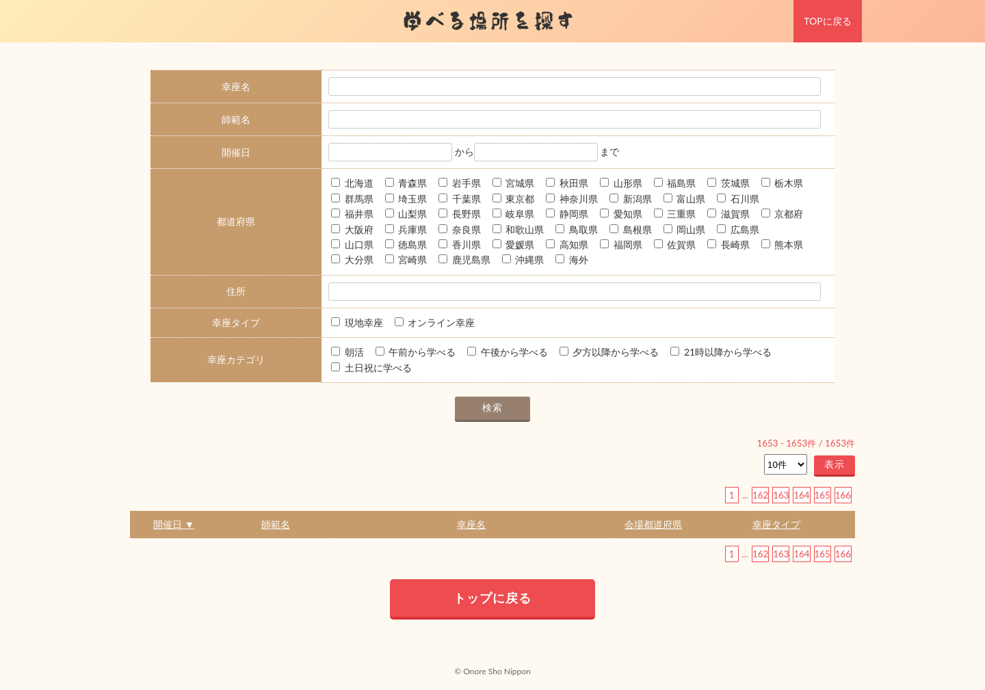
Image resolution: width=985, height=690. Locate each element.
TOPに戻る (827, 21)
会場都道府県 (653, 524)
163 (781, 495)
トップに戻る (492, 597)
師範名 (275, 524)
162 (760, 495)
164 (801, 495)
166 (843, 495)
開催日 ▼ (173, 524)
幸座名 (471, 524)
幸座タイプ (776, 524)
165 (822, 495)
